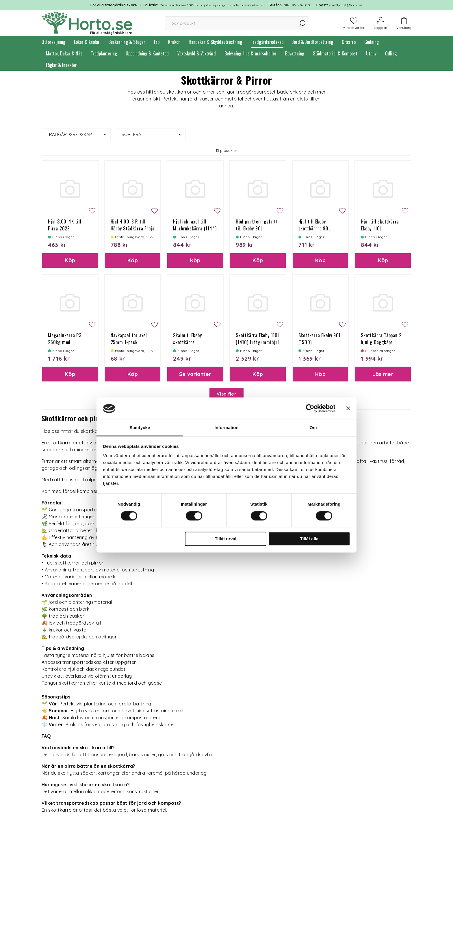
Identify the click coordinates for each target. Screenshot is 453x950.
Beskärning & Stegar (126, 41)
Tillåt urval (225, 538)
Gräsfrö (349, 41)
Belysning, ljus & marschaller (250, 53)
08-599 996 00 (297, 5)
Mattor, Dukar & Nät (64, 53)
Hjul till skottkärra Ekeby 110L (380, 225)
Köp (70, 260)
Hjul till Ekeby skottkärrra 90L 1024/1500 (314, 228)
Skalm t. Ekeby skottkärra (187, 339)
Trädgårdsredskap (267, 41)
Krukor (174, 41)
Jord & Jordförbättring (312, 41)
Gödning (371, 41)
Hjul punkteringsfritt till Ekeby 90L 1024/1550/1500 (257, 228)
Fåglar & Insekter (61, 65)
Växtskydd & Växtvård (196, 53)
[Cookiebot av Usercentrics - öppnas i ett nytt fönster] (310, 408)
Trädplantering (104, 53)
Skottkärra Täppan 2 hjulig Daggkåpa (381, 339)
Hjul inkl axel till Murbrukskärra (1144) (194, 225)
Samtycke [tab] (140, 427)
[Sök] (302, 23)
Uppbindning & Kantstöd (147, 53)
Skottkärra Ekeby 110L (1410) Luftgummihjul (258, 339)
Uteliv (371, 53)
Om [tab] (313, 427)
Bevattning (294, 53)
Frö (156, 41)
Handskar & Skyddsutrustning (215, 41)
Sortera (152, 134)
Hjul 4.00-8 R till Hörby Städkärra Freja (133, 225)
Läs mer (382, 374)
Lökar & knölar (87, 41)
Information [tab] (226, 427)
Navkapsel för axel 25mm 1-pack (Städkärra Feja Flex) (131, 342)
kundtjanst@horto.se (346, 5)
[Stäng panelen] (348, 409)
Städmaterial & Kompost (335, 53)
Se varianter (195, 374)
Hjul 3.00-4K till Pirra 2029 (64, 225)
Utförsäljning (53, 41)
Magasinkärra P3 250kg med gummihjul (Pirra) (66, 342)
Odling (391, 53)
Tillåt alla (309, 538)
